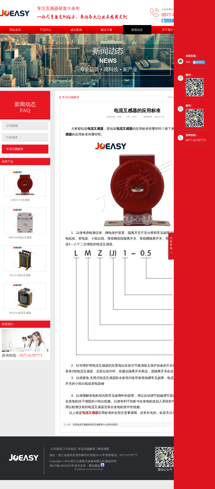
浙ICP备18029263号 (61, 465)
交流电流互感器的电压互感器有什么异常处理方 (95, 424)
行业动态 (12, 137)
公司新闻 (12, 125)
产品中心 (45, 29)
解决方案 (106, 29)
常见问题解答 (14, 148)
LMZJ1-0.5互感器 (20, 200)
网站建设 (94, 465)
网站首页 (15, 29)
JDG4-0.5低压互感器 (20, 313)
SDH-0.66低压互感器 (20, 237)
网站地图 (103, 448)
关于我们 (167, 29)
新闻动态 (137, 29)
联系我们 (7, 324)
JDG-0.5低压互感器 (20, 275)
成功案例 (76, 29)
